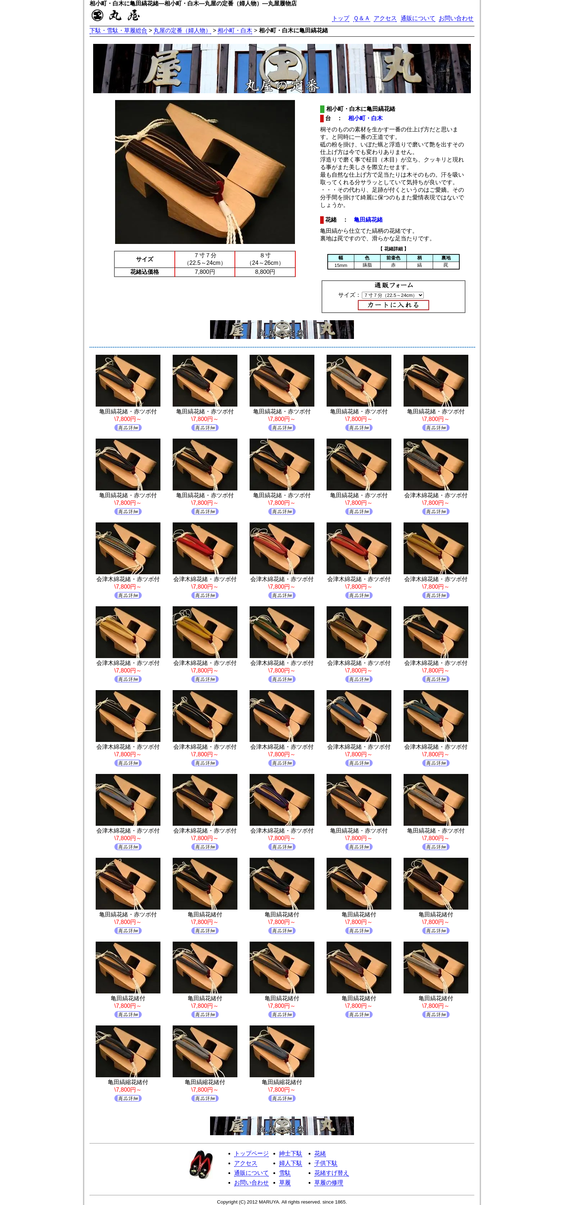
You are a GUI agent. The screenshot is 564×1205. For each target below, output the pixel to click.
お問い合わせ (456, 18)
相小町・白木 (235, 30)
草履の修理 (328, 1182)
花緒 (320, 1153)
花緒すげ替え (331, 1173)
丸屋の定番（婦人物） (182, 30)
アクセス (385, 18)
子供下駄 (325, 1163)
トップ (340, 18)
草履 (285, 1182)
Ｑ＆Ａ (361, 18)
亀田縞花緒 (368, 220)
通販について (418, 18)
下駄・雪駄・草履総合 (118, 30)
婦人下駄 (290, 1163)
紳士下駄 (290, 1153)
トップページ (251, 1153)
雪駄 (285, 1173)
